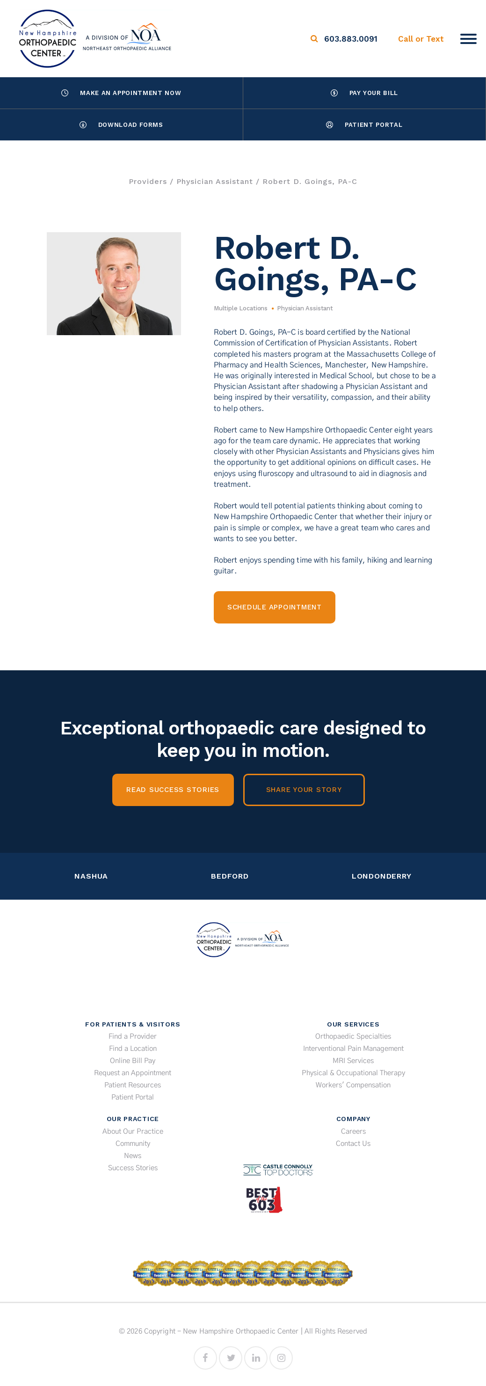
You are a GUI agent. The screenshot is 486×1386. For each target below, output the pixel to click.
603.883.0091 (350, 39)
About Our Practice (132, 1131)
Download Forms (121, 124)
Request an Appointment (132, 1073)
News (132, 1155)
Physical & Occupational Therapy (353, 1073)
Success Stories (133, 1168)
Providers (148, 181)
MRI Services (353, 1060)
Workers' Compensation (353, 1085)
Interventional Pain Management (353, 1048)
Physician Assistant (214, 181)
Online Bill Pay (132, 1060)
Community (133, 1143)
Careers (353, 1131)
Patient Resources (132, 1085)
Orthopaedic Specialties (353, 1036)
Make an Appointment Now (121, 92)
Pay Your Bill (364, 92)
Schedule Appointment (274, 607)
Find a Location (133, 1048)
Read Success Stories (172, 789)
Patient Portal (364, 124)
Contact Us (353, 1143)
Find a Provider (133, 1036)
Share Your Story (304, 789)
